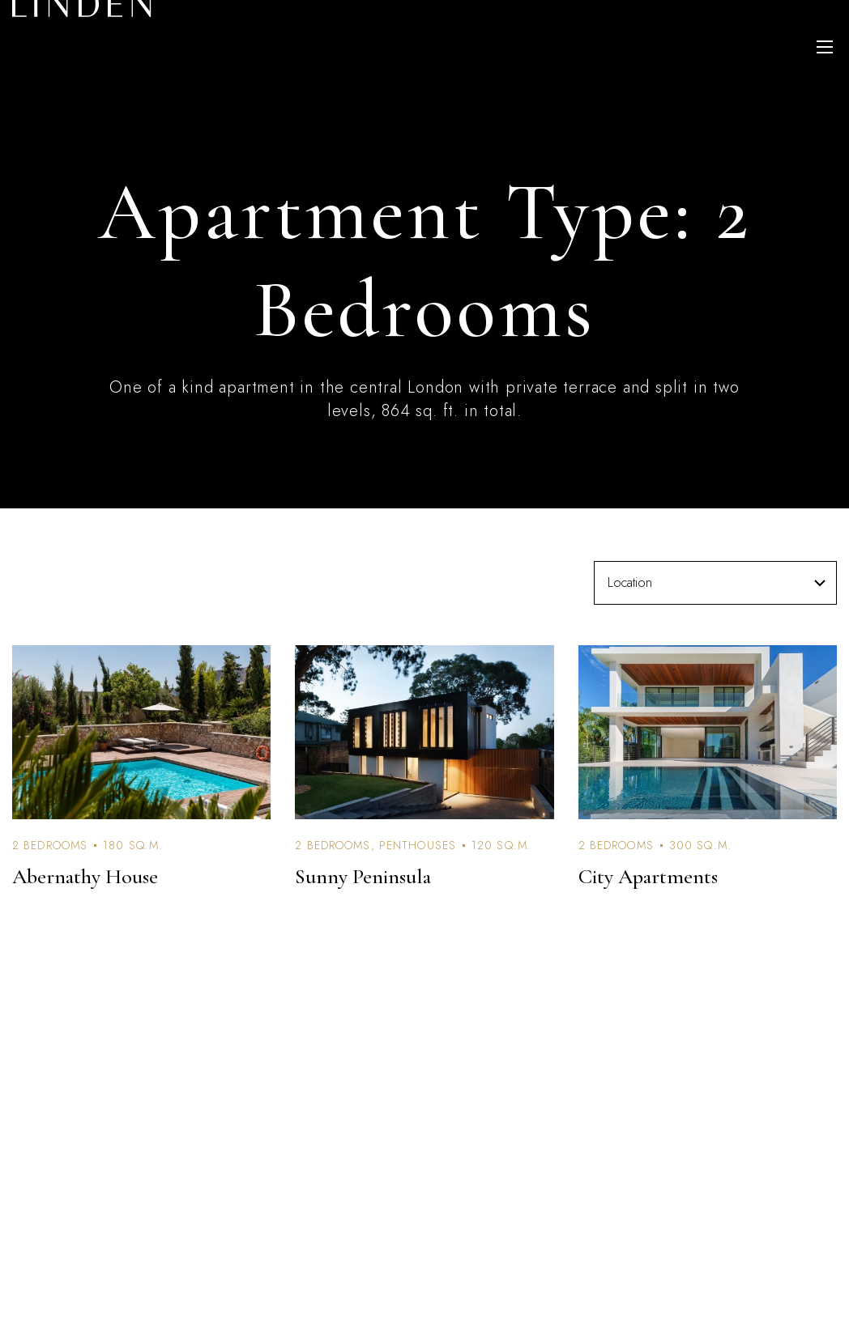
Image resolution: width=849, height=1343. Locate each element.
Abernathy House (85, 876)
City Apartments (648, 876)
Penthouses (417, 845)
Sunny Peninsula (363, 876)
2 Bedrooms (49, 845)
